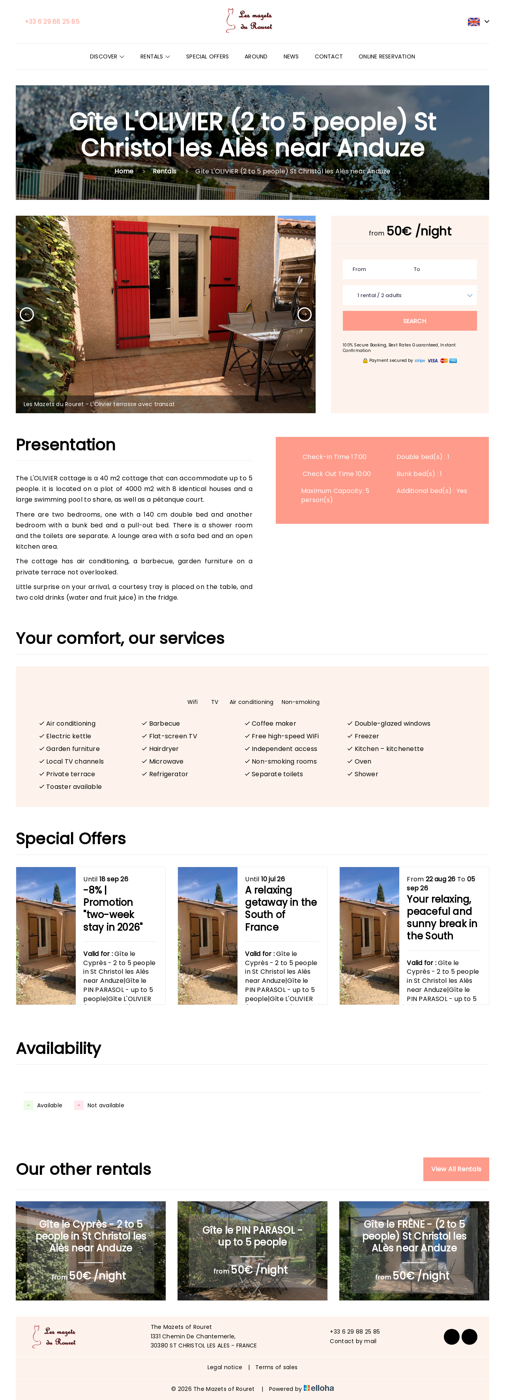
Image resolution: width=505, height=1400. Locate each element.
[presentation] (27, 314)
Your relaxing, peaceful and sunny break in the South (442, 918)
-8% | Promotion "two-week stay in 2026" (112, 909)
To (417, 269)
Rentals (155, 56)
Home (123, 171)
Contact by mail (348, 1341)
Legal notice (225, 1367)
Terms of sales (276, 1367)
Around (256, 56)
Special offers (207, 56)
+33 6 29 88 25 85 (350, 1332)
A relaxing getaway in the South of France (281, 909)
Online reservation (387, 56)
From (359, 269)
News (291, 56)
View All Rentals (456, 1169)
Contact (329, 56)
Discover (107, 56)
